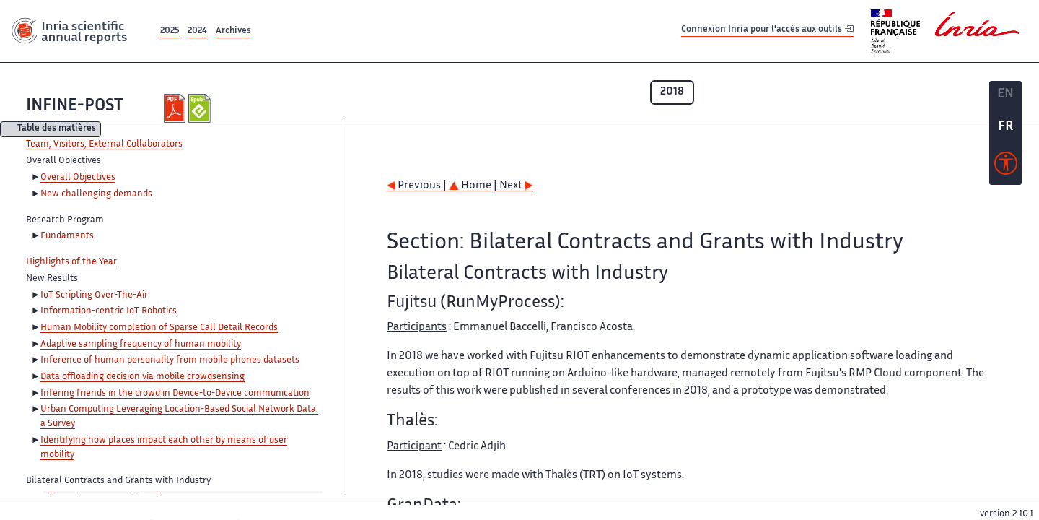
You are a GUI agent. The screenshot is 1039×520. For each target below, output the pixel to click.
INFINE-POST (74, 106)
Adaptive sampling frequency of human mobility (140, 344)
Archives (233, 31)
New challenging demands (96, 194)
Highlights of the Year (71, 262)
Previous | (418, 186)
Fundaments (67, 236)
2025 (170, 31)
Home (470, 186)
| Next (513, 186)
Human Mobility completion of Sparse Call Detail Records (159, 328)
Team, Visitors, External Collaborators (104, 144)
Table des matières (56, 130)
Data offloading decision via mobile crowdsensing (142, 377)
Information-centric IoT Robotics (108, 311)
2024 (197, 31)
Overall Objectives (77, 177)
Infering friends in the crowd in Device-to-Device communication (175, 393)
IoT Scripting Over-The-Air (94, 295)
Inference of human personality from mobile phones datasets (169, 360)
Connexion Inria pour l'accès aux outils (767, 31)
